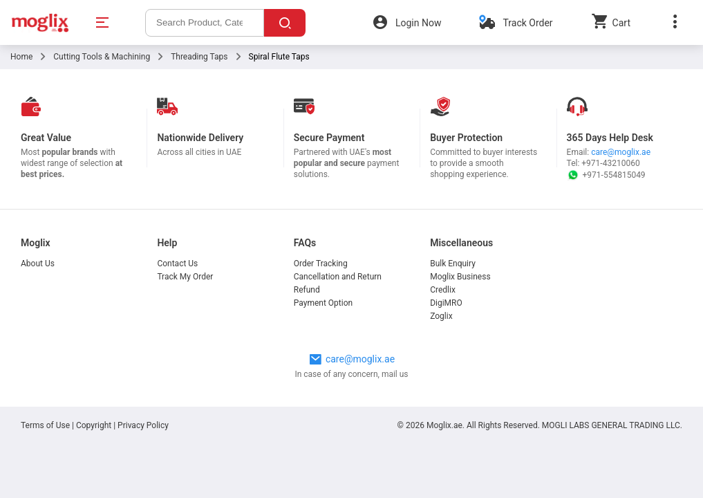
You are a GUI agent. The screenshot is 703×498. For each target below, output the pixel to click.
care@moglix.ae (620, 152)
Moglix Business (460, 277)
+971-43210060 (610, 163)
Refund (307, 290)
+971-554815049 (606, 175)
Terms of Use (46, 425)
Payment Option (323, 303)
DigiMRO (446, 303)
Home (21, 57)
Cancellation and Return (338, 277)
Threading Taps (199, 57)
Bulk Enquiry (453, 263)
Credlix (443, 290)
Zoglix (441, 316)
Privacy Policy (143, 425)
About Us (38, 263)
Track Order (527, 22)
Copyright (93, 425)
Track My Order (185, 277)
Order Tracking (321, 263)
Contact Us (177, 263)
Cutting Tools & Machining (101, 57)
